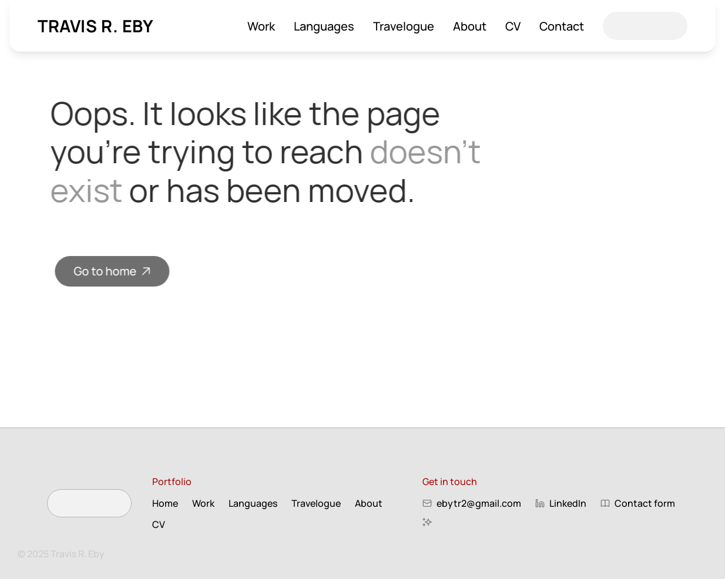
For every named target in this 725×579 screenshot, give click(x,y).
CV (513, 26)
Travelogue (403, 26)
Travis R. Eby (96, 26)
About (469, 26)
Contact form (645, 503)
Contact (561, 26)
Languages (324, 26)
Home (165, 503)
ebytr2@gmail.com (479, 503)
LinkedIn (567, 503)
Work (261, 26)
